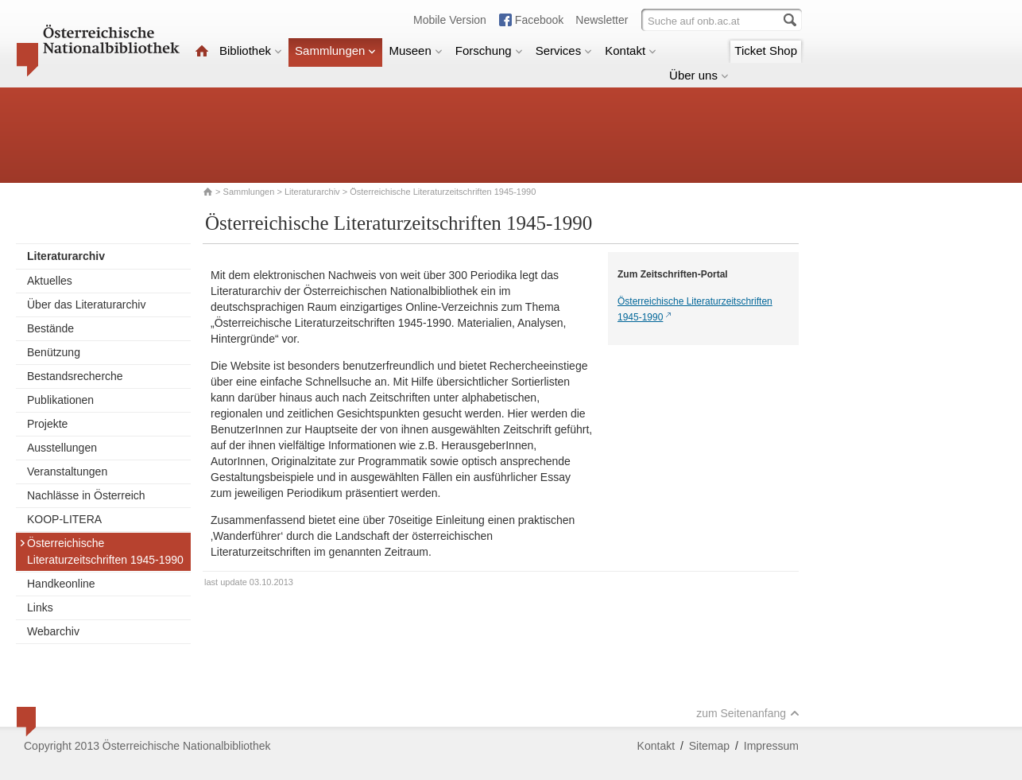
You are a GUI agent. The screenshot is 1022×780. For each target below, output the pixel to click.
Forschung (489, 50)
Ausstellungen (62, 447)
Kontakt (630, 50)
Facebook (539, 20)
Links (40, 607)
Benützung (53, 352)
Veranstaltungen (67, 471)
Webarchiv (53, 631)
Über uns (699, 75)
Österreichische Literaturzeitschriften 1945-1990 (101, 551)
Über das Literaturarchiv (86, 304)
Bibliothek (250, 50)
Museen (415, 50)
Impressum (771, 745)
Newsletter (601, 20)
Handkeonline (61, 583)
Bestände (50, 328)
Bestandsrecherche (75, 376)
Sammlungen (335, 50)
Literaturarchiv (314, 191)
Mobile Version (449, 20)
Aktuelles (49, 280)
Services (564, 50)
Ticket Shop (765, 50)
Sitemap (709, 745)
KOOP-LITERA (64, 519)
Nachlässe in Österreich (86, 495)
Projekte (47, 423)
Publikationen (60, 400)
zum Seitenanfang (747, 713)
